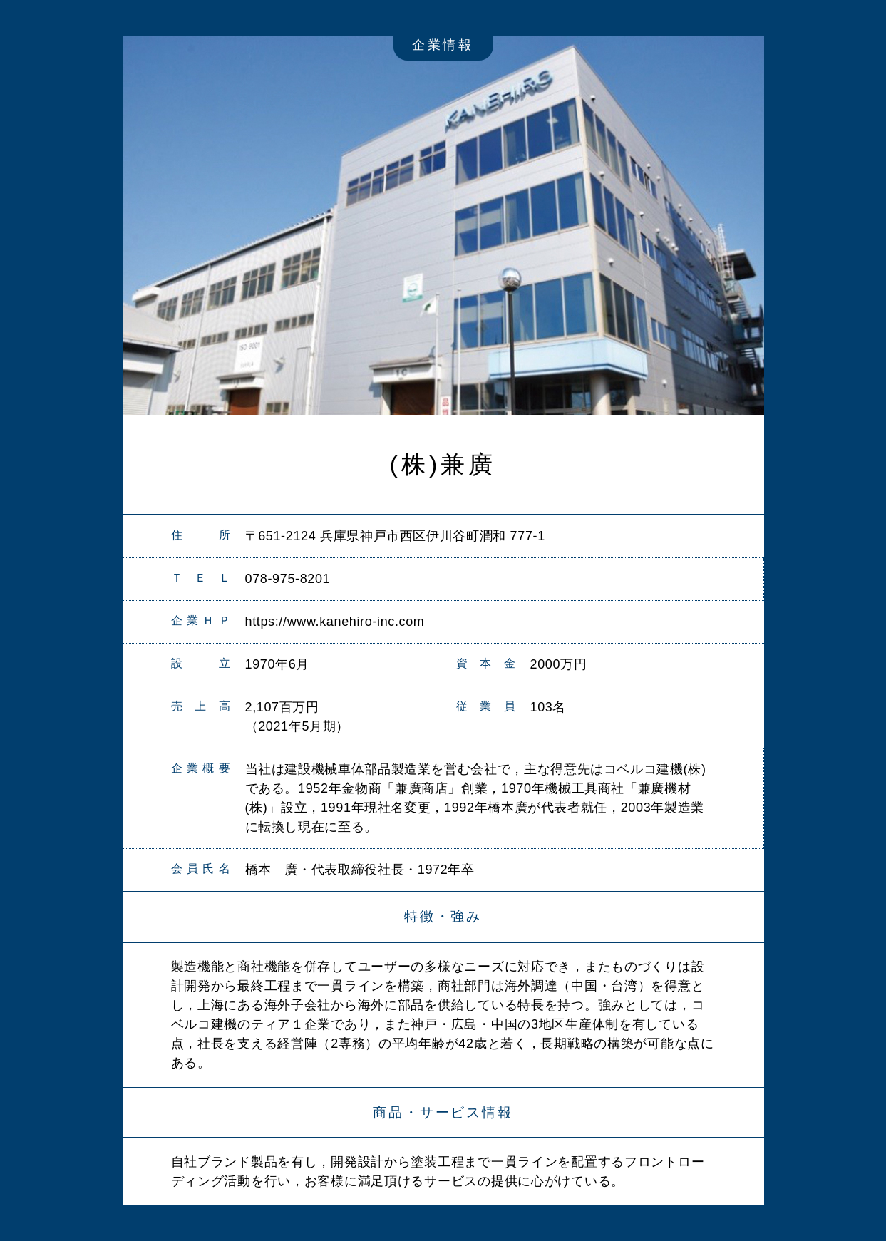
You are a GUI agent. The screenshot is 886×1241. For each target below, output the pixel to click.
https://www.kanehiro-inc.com (335, 621)
